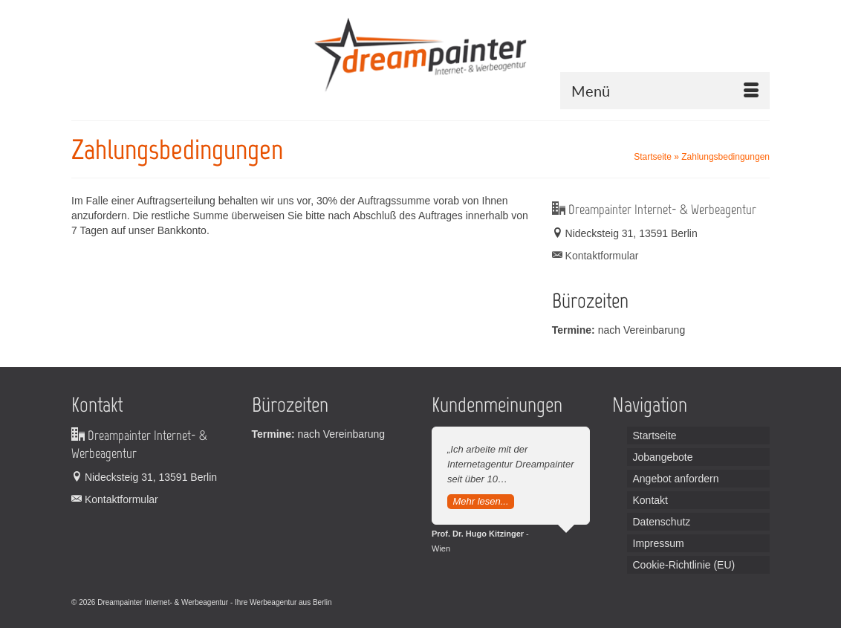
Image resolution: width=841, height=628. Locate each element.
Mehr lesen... (480, 501)
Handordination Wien (411, 602)
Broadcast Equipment (483, 602)
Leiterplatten (354, 602)
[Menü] (665, 90)
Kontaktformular (595, 256)
